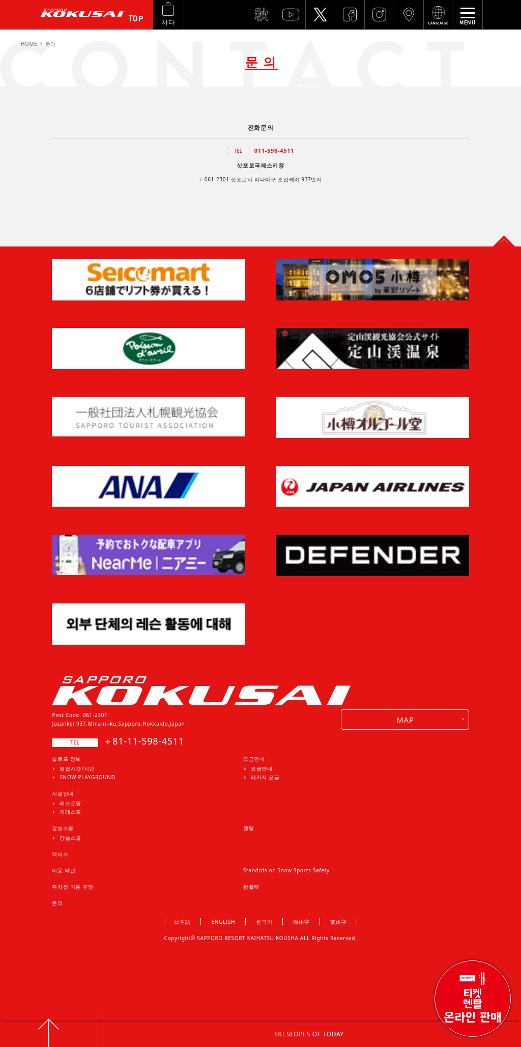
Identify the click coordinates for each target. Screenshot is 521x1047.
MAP (405, 719)
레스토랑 (70, 803)
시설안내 (63, 793)
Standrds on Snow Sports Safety (286, 870)
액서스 (60, 854)
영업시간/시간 (77, 768)
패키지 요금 (265, 777)
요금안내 (254, 758)
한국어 (264, 921)
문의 (57, 902)
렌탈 (248, 828)
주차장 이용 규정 (73, 886)
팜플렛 (251, 886)
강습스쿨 (63, 828)
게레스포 (70, 811)
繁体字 (338, 921)
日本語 (182, 921)
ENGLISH (224, 921)
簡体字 (301, 921)
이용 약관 (63, 870)
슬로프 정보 (66, 758)
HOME (29, 43)
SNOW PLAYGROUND (87, 777)
